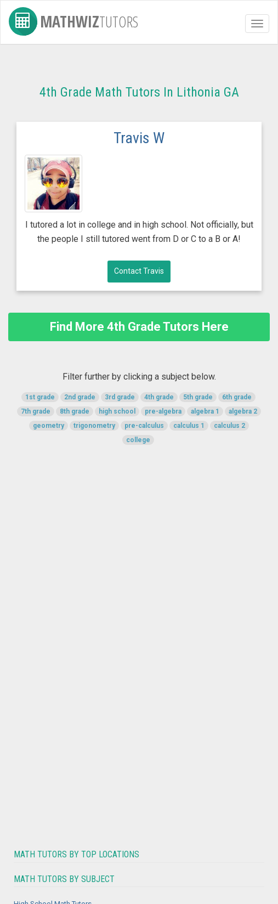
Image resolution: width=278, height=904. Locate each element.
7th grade (35, 411)
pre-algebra (163, 411)
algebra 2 (243, 411)
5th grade (198, 397)
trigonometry (94, 426)
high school (117, 411)
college (138, 440)
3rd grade (120, 397)
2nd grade (79, 397)
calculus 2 (229, 426)
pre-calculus (144, 426)
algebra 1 (205, 411)
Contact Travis (139, 271)
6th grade (237, 397)
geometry (48, 426)
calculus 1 (189, 426)
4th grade (159, 397)
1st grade (40, 397)
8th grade (74, 411)
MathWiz (73, 19)
